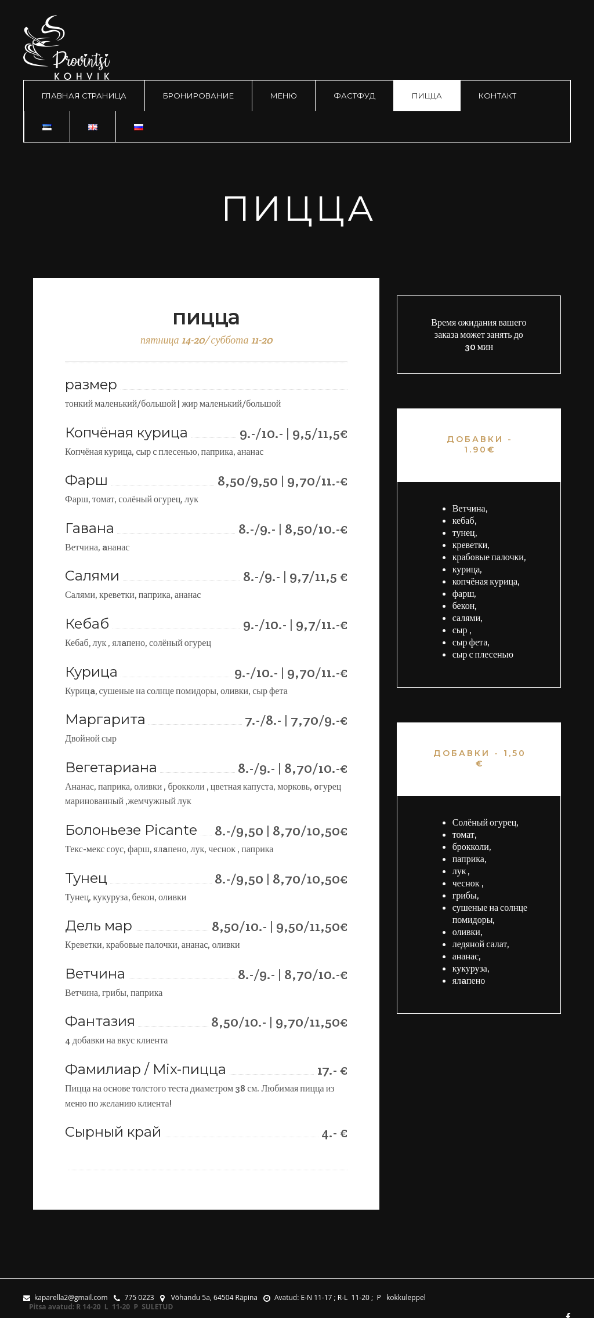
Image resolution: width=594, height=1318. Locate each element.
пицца (427, 95)
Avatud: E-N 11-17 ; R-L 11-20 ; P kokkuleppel (344, 1297)
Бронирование (198, 95)
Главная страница (84, 95)
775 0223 (134, 1297)
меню (283, 95)
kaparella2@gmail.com (65, 1297)
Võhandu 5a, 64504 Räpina (209, 1297)
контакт (497, 95)
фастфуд (354, 95)
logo (66, 47)
